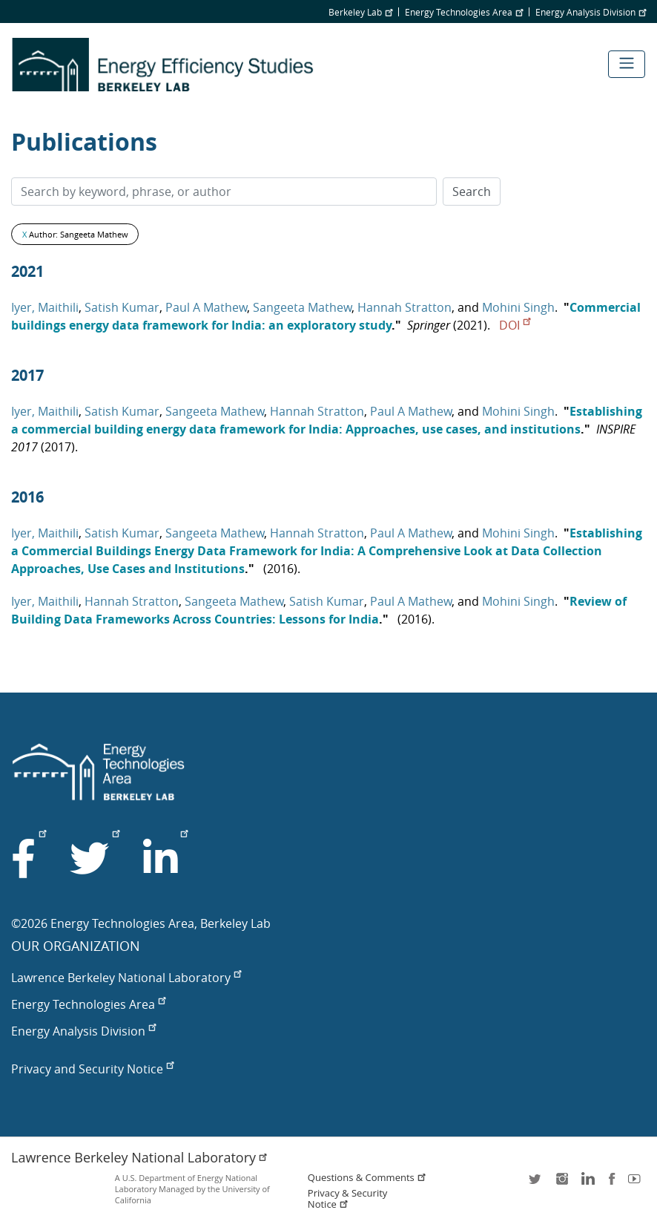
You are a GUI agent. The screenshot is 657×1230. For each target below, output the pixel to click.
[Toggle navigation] (626, 64)
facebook (612, 1183)
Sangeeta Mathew (302, 307)
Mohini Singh (518, 307)
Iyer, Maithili (45, 307)
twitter (536, 1183)
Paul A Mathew (206, 307)
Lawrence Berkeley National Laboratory (126, 977)
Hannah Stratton (404, 307)
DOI (514, 325)
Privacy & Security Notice (347, 1199)
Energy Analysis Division (590, 11)
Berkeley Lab (360, 11)
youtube (637, 1183)
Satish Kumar (122, 307)
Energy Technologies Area (464, 11)
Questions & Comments (367, 1177)
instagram (561, 1183)
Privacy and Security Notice (92, 1069)
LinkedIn (586, 1183)
